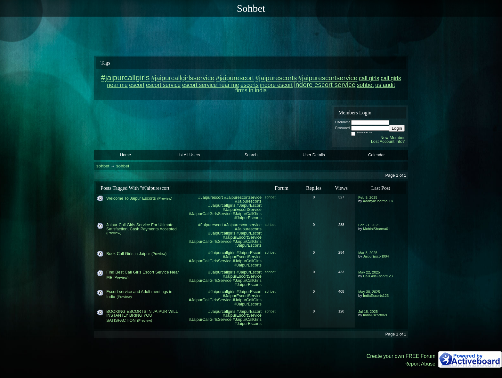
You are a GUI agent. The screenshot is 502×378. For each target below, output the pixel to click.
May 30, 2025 (369, 292)
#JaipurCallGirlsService (210, 213)
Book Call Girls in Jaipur (128, 253)
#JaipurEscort (249, 252)
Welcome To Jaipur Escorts (131, 198)
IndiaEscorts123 (376, 295)
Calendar (376, 154)
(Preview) (164, 198)
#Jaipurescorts (248, 201)
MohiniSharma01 (376, 229)
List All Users (188, 154)
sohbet (102, 166)
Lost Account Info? (388, 141)
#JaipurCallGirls (247, 213)
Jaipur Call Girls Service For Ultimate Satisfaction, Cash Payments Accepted (141, 226)
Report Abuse (419, 363)
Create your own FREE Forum (401, 356)
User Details (314, 154)
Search (251, 154)
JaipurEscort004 (376, 256)
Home (125, 154)
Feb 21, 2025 (368, 225)
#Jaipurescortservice (243, 197)
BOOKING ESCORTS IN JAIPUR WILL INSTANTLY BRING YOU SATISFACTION (142, 316)
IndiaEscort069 (375, 315)
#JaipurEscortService (242, 209)
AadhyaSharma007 (378, 201)
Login (397, 128)
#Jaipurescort (210, 197)
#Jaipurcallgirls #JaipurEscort (235, 205)
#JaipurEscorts (248, 217)
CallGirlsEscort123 (378, 276)
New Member (392, 137)
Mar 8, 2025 (367, 253)
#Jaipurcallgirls (222, 252)
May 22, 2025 (369, 272)
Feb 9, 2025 (367, 197)
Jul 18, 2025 (368, 311)
